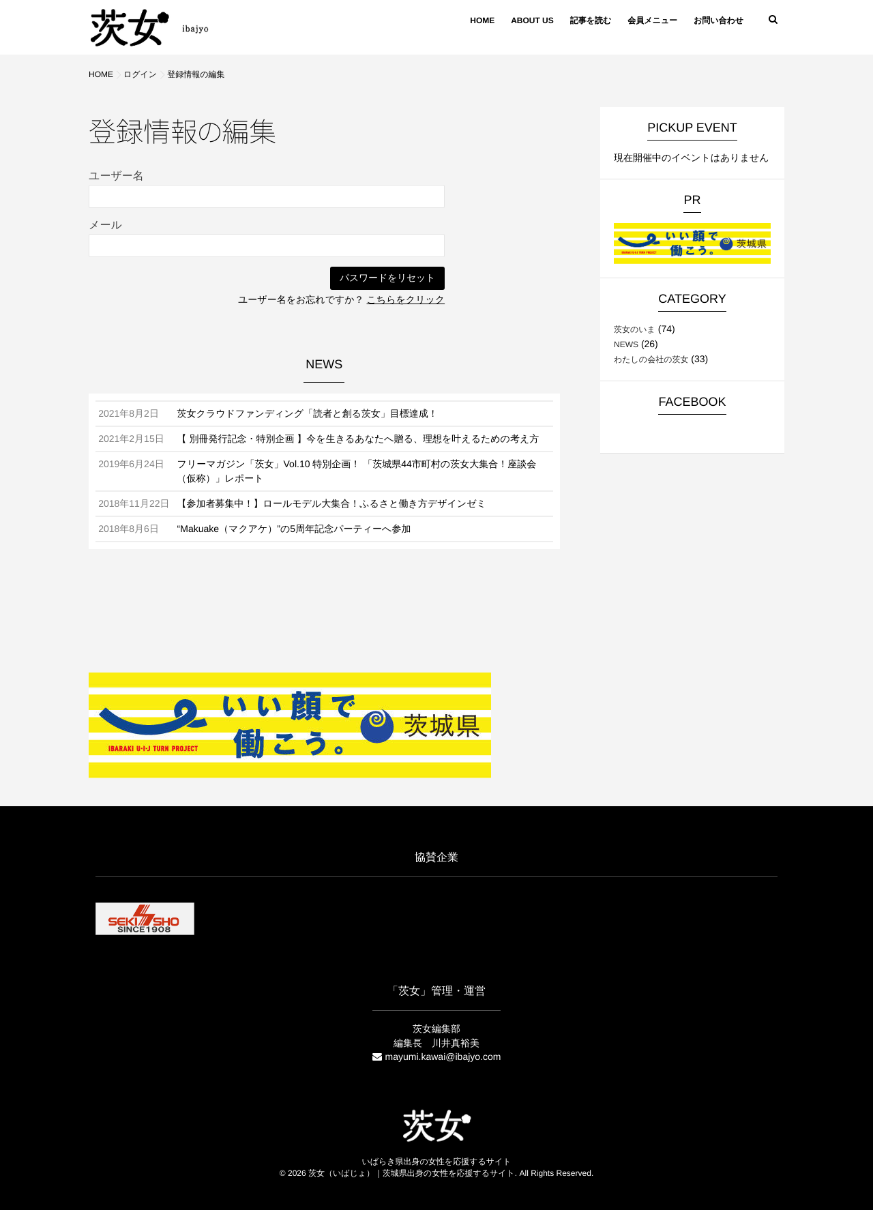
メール (105, 225)
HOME (482, 20)
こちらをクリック (406, 299)
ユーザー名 (116, 176)
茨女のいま (634, 329)
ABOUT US (532, 20)
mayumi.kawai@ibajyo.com (443, 1056)
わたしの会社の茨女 (651, 359)
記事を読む (591, 20)
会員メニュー (652, 20)
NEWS (626, 344)
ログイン (140, 74)
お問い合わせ (718, 20)
